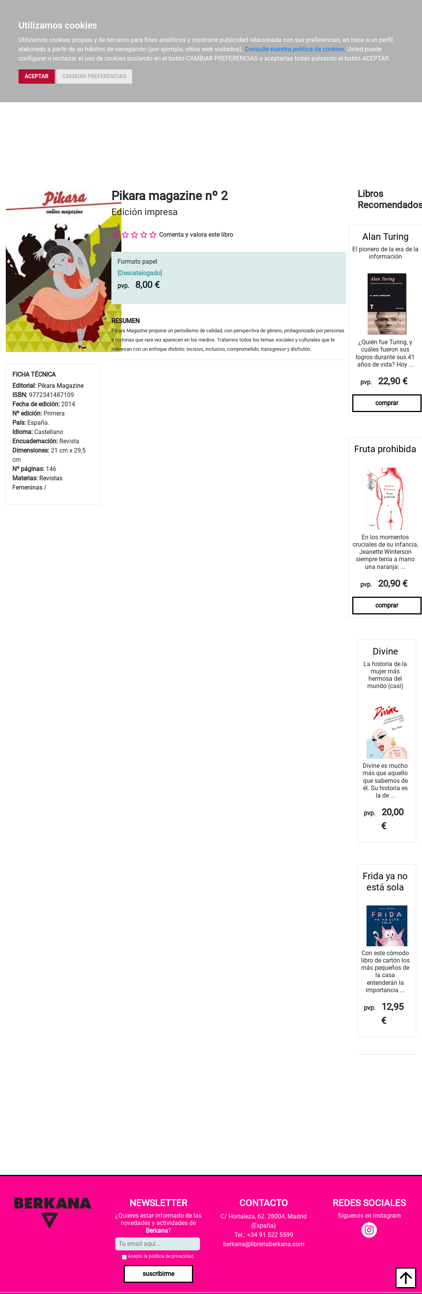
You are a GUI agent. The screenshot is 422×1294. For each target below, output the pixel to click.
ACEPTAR (37, 76)
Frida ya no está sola (385, 882)
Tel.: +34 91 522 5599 (263, 1234)
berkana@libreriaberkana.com (263, 1244)
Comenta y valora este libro (196, 234)
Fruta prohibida (385, 449)
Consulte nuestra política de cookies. (295, 49)
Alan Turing (385, 236)
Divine (385, 651)
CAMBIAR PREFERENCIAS (94, 76)
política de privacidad (171, 1256)
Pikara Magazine (61, 385)
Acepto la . (161, 1256)
